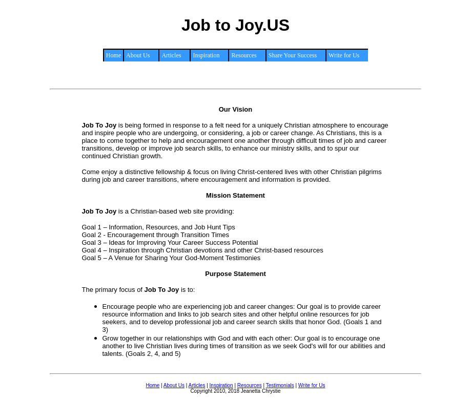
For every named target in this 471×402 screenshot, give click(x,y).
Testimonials (280, 385)
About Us (174, 385)
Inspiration (221, 385)
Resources (249, 385)
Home (113, 55)
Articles (197, 385)
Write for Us (311, 385)
